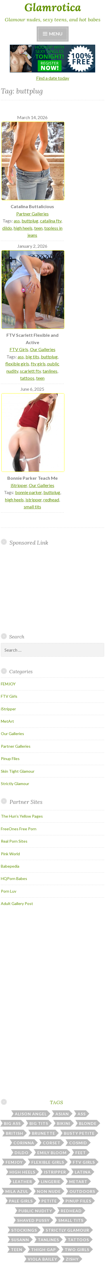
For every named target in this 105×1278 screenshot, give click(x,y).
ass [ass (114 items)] (82, 1113)
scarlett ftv (30, 371)
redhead (51, 499)
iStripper (19, 485)
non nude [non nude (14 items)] (49, 1191)
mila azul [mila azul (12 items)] (16, 1191)
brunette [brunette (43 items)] (43, 1133)
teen (38, 228)
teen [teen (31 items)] (16, 1249)
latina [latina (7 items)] (83, 1172)
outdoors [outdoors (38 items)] (82, 1191)
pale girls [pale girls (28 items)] (21, 1201)
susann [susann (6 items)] (20, 1239)
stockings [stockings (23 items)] (24, 1230)
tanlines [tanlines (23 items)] (48, 1239)
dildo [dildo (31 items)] (22, 1152)
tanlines (50, 371)
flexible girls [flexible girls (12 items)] (47, 1162)
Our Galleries (42, 349)
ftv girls (38, 363)
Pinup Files (10, 758)
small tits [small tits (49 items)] (70, 1220)
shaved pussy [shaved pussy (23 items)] (33, 1220)
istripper (33, 499)
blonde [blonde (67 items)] (88, 1123)
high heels (23, 228)
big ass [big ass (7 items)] (12, 1123)
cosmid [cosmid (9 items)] (78, 1142)
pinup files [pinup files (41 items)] (78, 1201)
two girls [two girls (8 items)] (77, 1249)
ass (17, 220)
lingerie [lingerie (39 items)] (50, 1181)
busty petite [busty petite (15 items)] (79, 1133)
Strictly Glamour (15, 783)
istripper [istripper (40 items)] (55, 1172)
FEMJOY (8, 683)
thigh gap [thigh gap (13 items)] (43, 1249)
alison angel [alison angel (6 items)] (31, 1113)
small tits (32, 506)
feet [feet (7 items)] (80, 1152)
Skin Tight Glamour (17, 771)
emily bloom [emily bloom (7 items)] (52, 1152)
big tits (32, 356)
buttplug (30, 220)
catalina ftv (50, 220)
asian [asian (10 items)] (62, 1113)
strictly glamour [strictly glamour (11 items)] (67, 1230)
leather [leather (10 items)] (22, 1181)
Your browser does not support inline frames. (46, 590)
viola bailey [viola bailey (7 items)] (42, 1259)
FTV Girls (19, 349)
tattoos (27, 378)
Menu (55, 33)
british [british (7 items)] (14, 1133)
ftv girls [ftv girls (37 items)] (84, 1162)
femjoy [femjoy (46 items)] (14, 1162)
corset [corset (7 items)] (51, 1142)
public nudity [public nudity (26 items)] (35, 1210)
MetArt (7, 721)
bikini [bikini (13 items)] (63, 1123)
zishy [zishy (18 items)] (72, 1259)
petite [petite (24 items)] (49, 1201)
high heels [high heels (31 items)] (22, 1172)
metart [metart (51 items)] (78, 1181)
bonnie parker (28, 492)
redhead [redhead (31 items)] (71, 1210)
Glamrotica (52, 7)
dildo (7, 228)
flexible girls (17, 363)
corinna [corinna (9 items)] (23, 1142)
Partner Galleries (32, 213)
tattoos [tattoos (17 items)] (78, 1239)
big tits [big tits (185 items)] (38, 1123)
